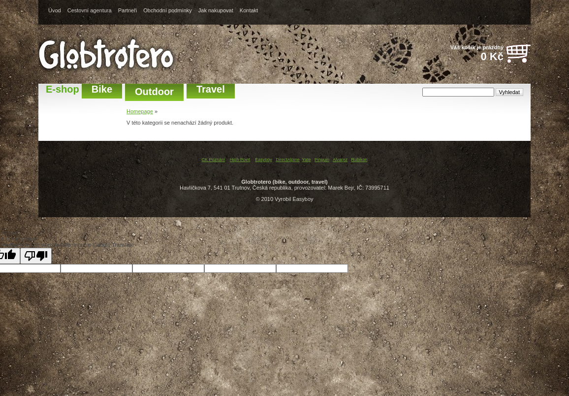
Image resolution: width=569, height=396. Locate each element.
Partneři (127, 10)
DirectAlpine (288, 159)
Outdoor (154, 91)
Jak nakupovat (215, 10)
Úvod (54, 10)
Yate (306, 159)
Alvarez (340, 159)
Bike (102, 89)
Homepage (139, 111)
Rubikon (359, 159)
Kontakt (249, 10)
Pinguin (322, 159)
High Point (240, 159)
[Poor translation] (36, 256)
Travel (210, 89)
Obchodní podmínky (167, 10)
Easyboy (263, 159)
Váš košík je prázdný (472, 53)
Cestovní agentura (89, 10)
